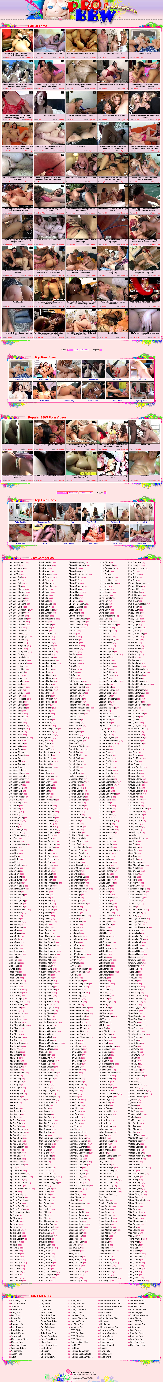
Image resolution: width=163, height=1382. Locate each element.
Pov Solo (132, 580)
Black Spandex (46, 604)
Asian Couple (15, 883)
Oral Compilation (106, 1141)
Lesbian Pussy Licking (109, 681)
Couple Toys (45, 1084)
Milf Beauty (104, 930)
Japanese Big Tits (77, 1212)
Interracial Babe (76, 1135)
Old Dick (102, 1138)
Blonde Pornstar (46, 702)
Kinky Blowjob (75, 1257)
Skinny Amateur (135, 814)
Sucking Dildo (134, 951)
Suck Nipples (134, 930)
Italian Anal (74, 1191)
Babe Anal (14, 972)
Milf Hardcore (105, 966)
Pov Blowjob (104, 1280)
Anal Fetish (14, 809)
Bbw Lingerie (15, 1022)
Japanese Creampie (78, 1218)
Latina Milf (103, 586)
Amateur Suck (15, 723)
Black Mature (45, 565)
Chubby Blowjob (46, 984)
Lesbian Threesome (108, 699)
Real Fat (132, 657)
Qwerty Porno (142, 400)
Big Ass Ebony (16, 1138)
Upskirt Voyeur (135, 1135)
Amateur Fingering (17, 645)
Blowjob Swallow (47, 734)
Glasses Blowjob (76, 841)
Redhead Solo (134, 699)
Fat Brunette (74, 645)
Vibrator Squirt (135, 1141)
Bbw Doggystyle (16, 1001)
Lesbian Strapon (106, 693)
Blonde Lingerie (46, 690)
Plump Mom (104, 1239)
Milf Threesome (106, 1016)
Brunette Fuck (45, 838)
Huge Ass (73, 1096)
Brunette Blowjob (47, 817)
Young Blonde (134, 1254)
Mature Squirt (105, 895)
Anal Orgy (14, 823)
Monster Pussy (105, 1079)
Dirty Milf (43, 1212)
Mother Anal (104, 1084)
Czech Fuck (44, 1171)
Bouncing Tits (45, 749)
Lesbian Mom (105, 660)
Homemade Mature (78, 1028)
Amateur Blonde (16, 589)
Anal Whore (14, 841)
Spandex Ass (134, 886)
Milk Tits (102, 1025)
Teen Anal (132, 978)
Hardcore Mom (76, 990)
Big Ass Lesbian (16, 1147)
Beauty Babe (15, 1090)
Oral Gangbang (106, 1150)
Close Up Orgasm (47, 1046)
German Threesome (78, 817)
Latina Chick (104, 562)
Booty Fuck (44, 746)
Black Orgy (44, 580)
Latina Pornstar (106, 598)
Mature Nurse (105, 856)
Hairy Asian (74, 927)
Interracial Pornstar (77, 1179)
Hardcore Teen (75, 1001)
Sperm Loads (134, 901)
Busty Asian (44, 895)
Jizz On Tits (74, 1245)
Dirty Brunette (45, 1203)
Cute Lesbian (45, 1159)
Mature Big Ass (106, 758)
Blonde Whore (45, 725)
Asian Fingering (16, 895)
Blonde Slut (44, 711)
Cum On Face (45, 1117)
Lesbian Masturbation (108, 654)
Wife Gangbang (135, 1215)
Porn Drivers (117, 400)
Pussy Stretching (136, 633)
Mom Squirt (104, 1061)
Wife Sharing (134, 1218)
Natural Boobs (105, 1108)
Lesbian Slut (104, 684)
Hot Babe (73, 1093)
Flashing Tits (75, 743)
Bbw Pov (13, 1049)
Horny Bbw (74, 1043)
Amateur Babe (16, 583)
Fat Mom (73, 669)
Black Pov (43, 589)
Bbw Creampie (16, 998)
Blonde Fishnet (46, 669)
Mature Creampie (107, 785)
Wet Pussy (133, 1179)
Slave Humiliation (136, 838)
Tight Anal (133, 1099)
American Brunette (18, 776)
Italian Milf (73, 1200)
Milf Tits (102, 1019)
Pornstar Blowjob (106, 1263)
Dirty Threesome (46, 1221)
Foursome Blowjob (77, 746)
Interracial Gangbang (78, 1162)
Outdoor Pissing (106, 1185)
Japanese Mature (77, 1227)
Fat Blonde (74, 642)
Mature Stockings (107, 898)
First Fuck (73, 728)
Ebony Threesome (77, 604)
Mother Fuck (104, 1090)
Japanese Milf (75, 1230)
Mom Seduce (105, 1052)
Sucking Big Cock (136, 936)
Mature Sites (136, 1306)
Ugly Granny (134, 1126)
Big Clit (12, 1168)
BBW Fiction (76, 1330)
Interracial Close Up (78, 1141)
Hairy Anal (73, 924)
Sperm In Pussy (135, 898)
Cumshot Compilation (49, 1138)
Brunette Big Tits (46, 812)
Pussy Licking (134, 622)
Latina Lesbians (106, 580)
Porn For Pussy (137, 1333)
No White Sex (77, 1327)
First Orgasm (75, 731)
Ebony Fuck (44, 1280)
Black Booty (14, 1265)
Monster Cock (105, 1070)
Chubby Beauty (46, 981)
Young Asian (134, 1245)
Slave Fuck (133, 835)
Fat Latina (73, 657)
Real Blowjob (134, 645)
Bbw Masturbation (17, 1025)
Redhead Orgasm (136, 690)
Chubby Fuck (45, 993)
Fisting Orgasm (76, 740)
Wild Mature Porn (138, 1324)
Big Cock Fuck (16, 1185)
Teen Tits (132, 1079)
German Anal (75, 785)
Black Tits (43, 622)
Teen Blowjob (134, 990)
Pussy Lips (133, 625)
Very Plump (135, 1318)
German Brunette (77, 797)
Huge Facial (74, 1114)
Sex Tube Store (48, 1327)
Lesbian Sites (106, 1336)
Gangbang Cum (76, 779)
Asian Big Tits (15, 877)
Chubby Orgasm (46, 1007)
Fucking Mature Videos (111, 1303)
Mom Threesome (106, 1064)
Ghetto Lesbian (76, 826)
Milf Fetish (103, 954)
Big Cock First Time (18, 1182)
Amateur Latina (16, 666)
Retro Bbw (133, 708)
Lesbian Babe (105, 628)
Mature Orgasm (106, 862)
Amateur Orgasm (17, 687)
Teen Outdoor (134, 1043)
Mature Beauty (105, 755)
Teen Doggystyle (136, 1007)
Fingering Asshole (77, 705)
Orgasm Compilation (108, 1156)
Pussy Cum (133, 610)
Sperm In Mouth (135, 895)
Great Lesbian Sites (109, 1318)
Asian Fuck (14, 898)
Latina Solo (104, 607)
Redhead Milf (134, 687)
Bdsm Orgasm (16, 1082)
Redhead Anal (134, 663)
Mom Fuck (103, 1043)
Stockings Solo (135, 924)
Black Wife (44, 631)
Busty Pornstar (46, 930)
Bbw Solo (13, 1058)
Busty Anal (44, 892)
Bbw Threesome (16, 1073)
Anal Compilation (17, 797)
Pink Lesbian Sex (138, 1309)
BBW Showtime (78, 1336)
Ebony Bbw (44, 1257)
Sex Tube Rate (48, 1324)
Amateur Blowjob (17, 592)
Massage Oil (104, 734)
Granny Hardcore (77, 880)
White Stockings (135, 1191)
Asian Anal (14, 868)
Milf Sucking (104, 1007)
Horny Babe (74, 1040)
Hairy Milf (73, 960)
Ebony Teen (74, 601)
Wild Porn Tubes (93, 521)
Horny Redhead (76, 1084)
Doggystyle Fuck (46, 1227)
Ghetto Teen (74, 829)
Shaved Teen (134, 806)
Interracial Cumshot (78, 1147)
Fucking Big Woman (80, 1351)
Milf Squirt (103, 998)
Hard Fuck (73, 978)
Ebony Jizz (74, 568)
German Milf (74, 812)
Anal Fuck (14, 814)
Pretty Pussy (134, 598)
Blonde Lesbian (46, 687)
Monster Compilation (108, 1073)
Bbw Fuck (13, 1010)
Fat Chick (73, 651)
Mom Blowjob (105, 1031)
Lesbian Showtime (108, 1333)
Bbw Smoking (15, 1055)
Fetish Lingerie (75, 702)
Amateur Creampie (18, 619)
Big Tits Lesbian (16, 1239)
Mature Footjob (106, 814)
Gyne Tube (142, 542)
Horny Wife (74, 1090)
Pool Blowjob (105, 1254)
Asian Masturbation (18, 909)
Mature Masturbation (108, 850)
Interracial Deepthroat (79, 1150)
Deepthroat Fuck (46, 1179)
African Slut (14, 571)
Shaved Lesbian (135, 791)
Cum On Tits (45, 1126)
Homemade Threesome (80, 1037)
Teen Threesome (136, 1076)
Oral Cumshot (105, 1147)
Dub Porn (142, 378)
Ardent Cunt (93, 378)
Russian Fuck (134, 740)
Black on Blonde (46, 633)
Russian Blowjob (136, 737)
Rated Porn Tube (49, 1321)
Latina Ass (73, 1277)
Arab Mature (15, 859)
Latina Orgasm (105, 592)
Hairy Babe (74, 930)
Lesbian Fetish (105, 636)
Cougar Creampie (47, 1061)
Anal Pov (13, 826)
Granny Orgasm (76, 892)
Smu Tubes (46, 1330)
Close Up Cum (46, 1034)
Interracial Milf (75, 1168)
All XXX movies (44, 378)
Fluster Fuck (20, 400)
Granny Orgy (75, 895)
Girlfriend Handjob (77, 838)
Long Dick (103, 728)
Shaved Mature (135, 794)
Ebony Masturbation (78, 574)
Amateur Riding (16, 702)
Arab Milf (13, 862)
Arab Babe (14, 850)
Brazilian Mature (46, 761)
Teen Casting (134, 993)
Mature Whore (105, 924)
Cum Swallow (45, 1132)
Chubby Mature (46, 1001)
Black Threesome (47, 619)
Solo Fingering (135, 862)
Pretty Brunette (135, 595)
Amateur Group (16, 654)
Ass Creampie (15, 951)
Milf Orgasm (104, 975)
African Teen (15, 574)
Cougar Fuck (45, 1064)
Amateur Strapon (17, 717)
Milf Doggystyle (106, 948)
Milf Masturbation (106, 972)
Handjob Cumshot (77, 972)
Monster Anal (105, 1067)
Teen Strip (133, 1067)
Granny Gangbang (77, 877)
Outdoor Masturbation (109, 1179)
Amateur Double (16, 639)
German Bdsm (75, 788)
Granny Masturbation (78, 889)
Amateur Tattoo (16, 731)
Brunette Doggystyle (48, 832)
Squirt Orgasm (135, 912)
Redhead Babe (135, 666)
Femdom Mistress (77, 690)
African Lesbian (16, 568)
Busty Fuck (44, 915)
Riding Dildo (133, 720)
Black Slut (43, 598)
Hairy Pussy (74, 963)
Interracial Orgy (76, 1176)
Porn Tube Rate (48, 1315)
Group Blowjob (75, 909)
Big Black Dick (16, 1162)
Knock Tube (46, 1312)
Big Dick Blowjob (17, 1197)
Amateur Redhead (17, 699)
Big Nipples (14, 1221)
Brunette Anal (45, 803)
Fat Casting (74, 648)
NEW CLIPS (73, 493)
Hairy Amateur (75, 921)
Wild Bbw (132, 1227)
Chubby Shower (46, 1013)
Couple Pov (44, 1082)
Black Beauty (15, 1260)
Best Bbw (13, 1108)
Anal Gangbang (16, 817)
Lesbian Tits (104, 702)
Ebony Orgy (74, 589)
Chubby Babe (45, 978)
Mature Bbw (104, 752)
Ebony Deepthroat (47, 1274)
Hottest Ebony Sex (79, 1318)
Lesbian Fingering (107, 639)
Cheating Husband (47, 954)
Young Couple (134, 1263)
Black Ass (13, 1251)
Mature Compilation (108, 782)
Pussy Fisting (134, 613)
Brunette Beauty (46, 809)
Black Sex (43, 595)
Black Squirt (44, 607)
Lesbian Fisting (106, 642)
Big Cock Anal (15, 1171)
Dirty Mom (44, 1215)
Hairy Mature (75, 957)
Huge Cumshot (76, 1105)
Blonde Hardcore (47, 681)
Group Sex (74, 918)
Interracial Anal (76, 1132)
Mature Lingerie (106, 847)
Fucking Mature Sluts (110, 1300)
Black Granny (15, 1280)
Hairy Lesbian (75, 951)
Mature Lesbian (106, 844)
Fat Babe (73, 636)
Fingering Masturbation (79, 708)
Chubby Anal (45, 975)
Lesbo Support (107, 1345)
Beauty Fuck (15, 1096)
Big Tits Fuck (15, 1236)
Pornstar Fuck (105, 1265)
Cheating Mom (46, 963)
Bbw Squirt (14, 1061)
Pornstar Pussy (106, 1271)
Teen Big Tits (134, 987)
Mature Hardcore (106, 829)
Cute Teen (44, 1165)
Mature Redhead (106, 877)
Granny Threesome (78, 903)
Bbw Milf (13, 1031)
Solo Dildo (133, 859)
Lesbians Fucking (107, 708)
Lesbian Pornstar (106, 675)
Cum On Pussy (46, 1123)
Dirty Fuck (43, 1206)
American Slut (15, 791)
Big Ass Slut (14, 1156)
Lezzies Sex (106, 1354)
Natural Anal (104, 1105)
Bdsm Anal (14, 1076)
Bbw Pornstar (15, 1046)
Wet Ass (132, 1171)
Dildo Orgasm (45, 1188)
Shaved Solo (134, 803)
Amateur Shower (17, 705)
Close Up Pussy (46, 1049)
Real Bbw (132, 642)
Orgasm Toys (105, 1159)
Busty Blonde (45, 903)
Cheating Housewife (48, 951)
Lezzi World (105, 1357)
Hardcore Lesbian (77, 987)
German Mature (76, 809)
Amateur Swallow (17, 725)
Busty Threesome (47, 936)
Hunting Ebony (77, 1321)
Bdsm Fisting (15, 1079)
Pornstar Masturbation (109, 1268)
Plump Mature (105, 1233)
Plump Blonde (105, 1215)
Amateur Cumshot (17, 625)
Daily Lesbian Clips (79, 1342)
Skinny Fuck (134, 823)
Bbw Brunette (15, 993)
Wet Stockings (135, 1182)
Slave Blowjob (134, 832)
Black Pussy (44, 592)
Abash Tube (20, 542)
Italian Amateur (76, 1188)
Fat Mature (74, 663)
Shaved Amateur (136, 767)
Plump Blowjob (105, 1218)
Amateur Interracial (18, 663)
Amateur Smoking (17, 708)
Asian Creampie (16, 886)
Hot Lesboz (105, 1324)
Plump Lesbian (105, 1227)
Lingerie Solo (105, 720)
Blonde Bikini (45, 648)
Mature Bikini (105, 764)
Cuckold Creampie (47, 1096)
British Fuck (44, 779)
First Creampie (75, 725)
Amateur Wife (15, 746)
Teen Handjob (134, 1031)
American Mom (16, 788)
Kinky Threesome (77, 1271)
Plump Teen (104, 1248)
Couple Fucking (46, 1076)
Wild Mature (133, 1233)
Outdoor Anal (105, 1165)
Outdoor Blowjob (106, 1168)
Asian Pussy (15, 933)
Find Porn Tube (137, 1342)
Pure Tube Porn (48, 1318)
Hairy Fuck (74, 942)
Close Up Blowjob (47, 1028)
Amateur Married (17, 672)
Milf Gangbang (105, 960)
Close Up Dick (45, 1037)
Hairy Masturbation (77, 954)
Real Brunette (134, 648)
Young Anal (133, 1242)
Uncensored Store (44, 521)
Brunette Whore (46, 886)
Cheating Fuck (45, 948)
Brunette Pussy (46, 865)
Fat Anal (73, 631)
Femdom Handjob (77, 687)
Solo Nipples (134, 868)
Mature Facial (105, 800)
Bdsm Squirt (15, 1084)
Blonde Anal (44, 636)
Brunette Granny (46, 841)
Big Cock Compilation (19, 1176)
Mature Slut (104, 889)
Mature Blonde (105, 767)
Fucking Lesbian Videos (82, 1357)
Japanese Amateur (77, 1203)
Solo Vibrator (134, 883)
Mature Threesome (107, 915)
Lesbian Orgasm (106, 666)
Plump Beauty (105, 1212)
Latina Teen (104, 613)
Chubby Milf (44, 1004)
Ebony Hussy (77, 1306)
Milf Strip (103, 1004)
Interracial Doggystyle (79, 1153)
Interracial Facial (76, 1156)
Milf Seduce (104, 990)
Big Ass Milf (14, 1150)
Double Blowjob (46, 1236)
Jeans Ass (73, 1239)
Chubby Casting (46, 987)
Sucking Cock (134, 945)
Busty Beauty (45, 901)
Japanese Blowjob (77, 1215)
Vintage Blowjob (135, 1147)
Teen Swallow (134, 1073)
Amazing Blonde (17, 752)
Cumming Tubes (20, 378)
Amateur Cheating (17, 604)
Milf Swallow (104, 1010)
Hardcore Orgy (75, 995)
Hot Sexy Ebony (78, 1315)
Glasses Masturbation (79, 847)
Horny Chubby (75, 1052)
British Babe (44, 773)
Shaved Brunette (136, 782)
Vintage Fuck (134, 1150)
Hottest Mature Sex (109, 1327)
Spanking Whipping (137, 889)
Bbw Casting (15, 995)
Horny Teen (74, 1087)
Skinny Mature (135, 826)
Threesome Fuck (136, 1096)
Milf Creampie (105, 942)
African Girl (14, 565)
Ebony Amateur (46, 1248)
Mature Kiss (104, 835)
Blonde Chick (45, 654)
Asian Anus (14, 871)
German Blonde (76, 791)
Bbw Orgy (13, 1040)
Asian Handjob (16, 903)
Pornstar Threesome (108, 1277)
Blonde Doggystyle (47, 663)
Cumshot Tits (45, 1144)
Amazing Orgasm (17, 764)
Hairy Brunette (75, 936)
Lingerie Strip (105, 723)
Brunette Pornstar (47, 859)
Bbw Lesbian (15, 1019)
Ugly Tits (132, 1132)
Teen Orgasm (134, 1037)
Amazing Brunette (17, 755)
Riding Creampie (136, 714)
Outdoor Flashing (107, 1171)
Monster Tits (104, 1082)
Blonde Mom (45, 696)
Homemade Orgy (77, 1031)
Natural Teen (104, 1120)
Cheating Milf (45, 960)
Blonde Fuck (45, 672)
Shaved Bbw (134, 773)
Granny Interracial (77, 883)
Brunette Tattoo (46, 877)
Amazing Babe (16, 749)
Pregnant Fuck (135, 586)
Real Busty (133, 651)
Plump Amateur (106, 1206)
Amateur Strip (15, 720)
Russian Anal (134, 731)
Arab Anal (13, 847)
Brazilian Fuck (45, 758)
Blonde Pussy (45, 708)
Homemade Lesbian (78, 1025)
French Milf (74, 767)
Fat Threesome (76, 681)
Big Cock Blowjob (17, 1174)
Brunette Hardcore (47, 844)
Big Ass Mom (15, 1153)
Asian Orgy (14, 924)
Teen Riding (133, 1052)
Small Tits (132, 853)
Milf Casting (104, 939)
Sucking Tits (133, 957)
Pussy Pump (134, 631)
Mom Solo (103, 1058)
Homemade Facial (77, 1016)
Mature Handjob (106, 826)
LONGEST (84, 350)
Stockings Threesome (138, 927)
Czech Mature (45, 1174)
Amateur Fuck (15, 648)
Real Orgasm (134, 660)
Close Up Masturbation (49, 1043)
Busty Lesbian (45, 921)
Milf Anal (102, 927)
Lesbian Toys (105, 705)
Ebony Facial (45, 1277)
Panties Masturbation (108, 1191)
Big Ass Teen (15, 1159)
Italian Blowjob (75, 1194)
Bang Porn (117, 378)
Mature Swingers (106, 909)
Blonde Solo (44, 714)
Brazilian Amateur (47, 752)
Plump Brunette (106, 1221)
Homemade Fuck (77, 1022)
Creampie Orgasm (47, 1090)
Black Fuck (14, 1277)
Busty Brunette (46, 906)
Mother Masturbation (108, 1093)
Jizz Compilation (76, 1242)
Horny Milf (73, 1073)
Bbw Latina (14, 1016)
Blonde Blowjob (46, 651)
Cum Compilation (47, 1102)
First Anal (73, 717)
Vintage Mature (135, 1159)
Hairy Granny (75, 945)
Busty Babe (44, 898)
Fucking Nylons (107, 1309)
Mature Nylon (105, 859)
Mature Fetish (105, 806)
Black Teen (44, 616)
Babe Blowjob (15, 975)
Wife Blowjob (134, 1212)
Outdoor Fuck (105, 1174)
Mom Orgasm (105, 1049)
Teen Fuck (133, 1022)
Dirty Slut (43, 1218)
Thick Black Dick (135, 1084)
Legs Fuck (103, 619)
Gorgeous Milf (75, 859)
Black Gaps (46, 1342)
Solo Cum (132, 856)
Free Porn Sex (136, 1339)
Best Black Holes (49, 1339)
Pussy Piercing (135, 628)
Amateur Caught (17, 601)
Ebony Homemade (77, 565)
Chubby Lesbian (46, 998)
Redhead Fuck (135, 678)
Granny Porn (106, 1315)
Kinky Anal (74, 1254)
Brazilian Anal (45, 755)
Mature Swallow (106, 906)
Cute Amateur (45, 1147)
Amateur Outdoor (17, 693)
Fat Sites (75, 1348)
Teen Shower (134, 1055)
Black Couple (15, 1271)
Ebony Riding (75, 592)
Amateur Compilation (19, 610)
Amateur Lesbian (17, 669)
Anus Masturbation (18, 844)
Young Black (134, 1251)
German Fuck (75, 803)
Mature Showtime (138, 1303)
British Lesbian (46, 785)
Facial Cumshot (76, 625)
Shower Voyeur (135, 812)
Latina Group (105, 574)
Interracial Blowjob (77, 1138)
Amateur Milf (15, 675)
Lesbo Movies (106, 1342)
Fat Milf (72, 666)
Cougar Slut (44, 1070)
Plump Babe (104, 1209)
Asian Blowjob (15, 880)
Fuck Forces (93, 400)
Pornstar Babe (105, 1260)
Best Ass (13, 1105)
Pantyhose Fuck (106, 1194)
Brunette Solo (45, 871)
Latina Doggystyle (107, 568)
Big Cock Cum (16, 1179)
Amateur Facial (16, 642)
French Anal (74, 752)
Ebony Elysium (48, 1357)
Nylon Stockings (106, 1132)
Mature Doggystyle (107, 794)
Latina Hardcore (106, 577)
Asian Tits (13, 948)
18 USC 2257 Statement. (79, 1372)
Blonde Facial (45, 666)
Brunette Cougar (46, 826)
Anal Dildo (14, 806)
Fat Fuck (73, 654)
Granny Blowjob (76, 865)
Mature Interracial (107, 832)
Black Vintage (45, 625)
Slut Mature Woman (139, 1315)
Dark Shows (46, 1348)
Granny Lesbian (76, 886)
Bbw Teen (13, 1070)
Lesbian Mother (106, 663)
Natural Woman (106, 1126)
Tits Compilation (135, 1114)
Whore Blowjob (135, 1194)
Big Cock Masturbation (19, 1188)
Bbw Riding (14, 1052)
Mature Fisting (105, 812)
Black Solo (44, 601)
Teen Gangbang (135, 1025)
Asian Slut (14, 939)
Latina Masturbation (108, 583)
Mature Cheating (106, 779)
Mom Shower (105, 1055)
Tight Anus (133, 1102)
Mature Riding (105, 880)
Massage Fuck (105, 731)
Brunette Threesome (48, 883)
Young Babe (134, 1248)
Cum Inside (44, 1111)
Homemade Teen (77, 1034)
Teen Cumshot (135, 1001)
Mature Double (105, 797)
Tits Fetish (133, 1117)
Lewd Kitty (105, 1351)
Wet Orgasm (134, 1176)
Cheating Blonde (46, 939)
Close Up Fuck (46, 1040)
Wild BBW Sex (137, 1321)
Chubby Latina (45, 995)
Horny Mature (75, 1070)
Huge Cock (74, 1102)
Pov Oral (132, 571)
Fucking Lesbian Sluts (81, 1354)
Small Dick (133, 850)
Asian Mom (14, 918)
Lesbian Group (105, 645)
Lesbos (103, 1348)
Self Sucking (134, 755)
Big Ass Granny (16, 1144)
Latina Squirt (104, 610)
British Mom (44, 794)
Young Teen (133, 1277)
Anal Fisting (14, 812)
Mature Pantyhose (107, 868)
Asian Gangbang (17, 901)
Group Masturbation (78, 915)
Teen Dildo (133, 1004)
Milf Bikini (103, 933)
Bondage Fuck (45, 737)
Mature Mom (104, 853)
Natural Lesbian (106, 1111)
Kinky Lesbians (76, 1263)
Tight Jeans (133, 1108)
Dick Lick (43, 1185)
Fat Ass (72, 633)
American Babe (16, 770)
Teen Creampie (135, 998)
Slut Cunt (132, 844)
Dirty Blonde (44, 1200)
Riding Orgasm (135, 725)
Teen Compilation (136, 995)
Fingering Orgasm (77, 711)
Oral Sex (103, 1153)
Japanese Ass (75, 1209)
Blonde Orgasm (46, 699)
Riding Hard (133, 723)
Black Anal (14, 1248)
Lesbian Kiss (104, 648)
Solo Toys (132, 880)
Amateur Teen (15, 734)
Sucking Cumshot (136, 948)
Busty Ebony (45, 912)
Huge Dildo (74, 1108)
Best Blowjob (15, 1111)
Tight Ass (132, 1105)
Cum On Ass (45, 1114)
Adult (44, 542)
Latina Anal (74, 1274)
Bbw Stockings (16, 1064)
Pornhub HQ (69, 400)
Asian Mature (15, 912)
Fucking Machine (77, 776)
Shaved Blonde (135, 779)
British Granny (45, 782)
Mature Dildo (104, 791)
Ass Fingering (15, 954)
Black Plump (45, 583)
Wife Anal (132, 1209)
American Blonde (17, 773)
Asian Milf (13, 915)
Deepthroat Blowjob (48, 1176)
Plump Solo (104, 1245)
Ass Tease (14, 966)
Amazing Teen (15, 767)
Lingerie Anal (105, 714)
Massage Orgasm (107, 737)
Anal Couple (15, 800)
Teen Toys (133, 1082)
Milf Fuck (103, 957)
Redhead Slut (134, 696)
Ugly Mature (133, 1129)
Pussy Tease (134, 639)
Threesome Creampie (138, 1093)
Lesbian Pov (104, 678)
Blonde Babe (45, 639)
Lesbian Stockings (107, 690)
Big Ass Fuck (15, 1141)
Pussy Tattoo (134, 636)
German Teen (75, 814)
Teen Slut (132, 1058)
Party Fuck (103, 1197)
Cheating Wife (45, 969)
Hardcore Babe (76, 981)
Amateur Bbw (15, 586)
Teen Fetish (133, 1013)
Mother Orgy (104, 1099)
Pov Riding (133, 577)
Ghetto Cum (74, 823)
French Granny (76, 761)
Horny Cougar (75, 1055)
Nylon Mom (104, 1129)
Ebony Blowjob (46, 1263)
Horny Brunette (76, 1049)
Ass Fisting (14, 957)
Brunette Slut (45, 868)
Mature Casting (106, 776)
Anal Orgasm (15, 820)
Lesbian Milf (104, 657)
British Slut (44, 797)
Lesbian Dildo (105, 633)
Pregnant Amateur (136, 583)
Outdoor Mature (106, 1182)
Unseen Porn (69, 521)
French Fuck (74, 758)
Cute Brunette (45, 1156)
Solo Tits (132, 877)
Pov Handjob (134, 565)
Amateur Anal (15, 577)
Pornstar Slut (105, 1274)
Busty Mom (44, 927)
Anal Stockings (16, 829)
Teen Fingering (135, 1016)
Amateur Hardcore (17, 660)
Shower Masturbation (138, 809)
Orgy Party (103, 1162)
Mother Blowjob (106, 1087)
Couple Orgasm (46, 1079)
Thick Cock (133, 1087)
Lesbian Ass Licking (108, 625)
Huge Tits (73, 1126)
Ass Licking (14, 963)
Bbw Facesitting (16, 1004)
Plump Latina (105, 1224)
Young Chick (134, 1260)
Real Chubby (134, 654)
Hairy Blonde (75, 933)
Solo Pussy (133, 874)
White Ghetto (134, 1185)
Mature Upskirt (105, 921)
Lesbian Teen (105, 696)
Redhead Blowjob (136, 669)
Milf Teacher (104, 1013)
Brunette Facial (46, 835)
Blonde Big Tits (46, 645)
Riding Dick (133, 717)
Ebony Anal (44, 1251)
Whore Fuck (133, 1197)
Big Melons (14, 1218)
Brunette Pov (45, 862)
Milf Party (103, 981)
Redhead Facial (135, 675)
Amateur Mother (16, 681)
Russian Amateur (136, 728)
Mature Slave (105, 886)
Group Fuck (74, 912)
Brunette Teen (45, 880)
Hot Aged (104, 1321)
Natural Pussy (105, 1117)
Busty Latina (45, 918)
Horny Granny (75, 1064)
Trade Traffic (88, 1378)
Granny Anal (74, 862)
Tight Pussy (133, 1111)
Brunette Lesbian (47, 847)
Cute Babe (44, 1150)
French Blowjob (76, 755)
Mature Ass (104, 749)
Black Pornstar (46, 586)
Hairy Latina (74, 948)
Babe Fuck (14, 978)
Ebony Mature (75, 577)
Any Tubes (93, 542)
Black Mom (44, 571)
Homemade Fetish (77, 1019)
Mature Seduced (106, 883)
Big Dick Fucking (17, 1209)
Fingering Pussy (76, 714)
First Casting (75, 723)
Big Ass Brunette (17, 1132)
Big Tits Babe (15, 1230)
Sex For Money (135, 758)
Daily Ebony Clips (49, 1345)
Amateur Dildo (15, 633)
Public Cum (133, 601)
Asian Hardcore (16, 906)
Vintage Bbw (134, 1144)
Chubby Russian (46, 1010)
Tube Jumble (20, 521)
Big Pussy (14, 1227)
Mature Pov (104, 874)
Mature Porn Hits (138, 1300)
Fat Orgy (73, 672)
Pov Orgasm (134, 574)
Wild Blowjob (134, 1230)
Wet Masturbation (136, 1174)
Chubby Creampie (47, 990)
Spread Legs (134, 903)
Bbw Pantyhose (16, 1043)
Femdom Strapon (77, 693)
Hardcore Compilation (79, 984)
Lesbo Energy (106, 1339)
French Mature (75, 764)
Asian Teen (14, 945)
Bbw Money (14, 1034)
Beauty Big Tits (16, 1093)
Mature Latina (105, 841)
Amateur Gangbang (18, 651)
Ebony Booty (45, 1265)
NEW (76, 350)
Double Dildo (45, 1239)
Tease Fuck (133, 975)
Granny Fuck (75, 874)
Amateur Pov (15, 696)
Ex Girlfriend (74, 613)
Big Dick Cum (15, 1203)
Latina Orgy (104, 595)
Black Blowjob (15, 1263)
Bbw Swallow (15, 1067)
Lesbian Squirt (105, 687)
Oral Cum (103, 1144)
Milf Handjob (104, 963)
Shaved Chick (134, 785)
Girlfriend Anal (75, 832)
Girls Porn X (135, 1330)
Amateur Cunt (15, 628)
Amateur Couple (16, 616)
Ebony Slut (74, 595)
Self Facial (133, 752)
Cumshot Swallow (47, 1141)
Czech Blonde (45, 1168)
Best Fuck (14, 1117)
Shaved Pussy (135, 800)
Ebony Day (46, 1354)
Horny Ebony (75, 1058)
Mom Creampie (106, 1037)
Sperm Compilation (137, 892)
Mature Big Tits (105, 761)
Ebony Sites (76, 1312)
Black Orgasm (45, 577)
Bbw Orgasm (15, 1037)
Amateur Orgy (15, 690)
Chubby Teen (45, 1019)
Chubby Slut (44, 1016)
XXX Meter (135, 1327)
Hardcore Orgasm (77, 993)
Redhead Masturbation (138, 684)
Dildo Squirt (44, 1194)
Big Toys (13, 1245)
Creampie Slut (45, 1093)
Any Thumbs (69, 542)
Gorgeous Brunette (77, 856)
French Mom (75, 770)
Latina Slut (103, 604)
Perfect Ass (104, 1200)
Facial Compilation (77, 622)
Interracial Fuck (76, 1159)
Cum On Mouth (46, 1120)
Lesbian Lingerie (106, 651)
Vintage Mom (134, 1165)
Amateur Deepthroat (18, 631)
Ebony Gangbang (77, 562)
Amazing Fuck (15, 758)
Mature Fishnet (105, 809)
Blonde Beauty (46, 642)
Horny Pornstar (76, 1082)
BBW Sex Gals (77, 1333)
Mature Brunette (106, 773)
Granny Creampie (77, 868)
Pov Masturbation (136, 568)
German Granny (76, 806)
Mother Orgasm (106, 1096)
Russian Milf (134, 746)
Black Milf (43, 568)
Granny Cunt (75, 871)
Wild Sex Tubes (117, 521)
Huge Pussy (74, 1123)
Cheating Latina (46, 957)
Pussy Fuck (133, 619)
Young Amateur (135, 1239)
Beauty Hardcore (17, 1099)
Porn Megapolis (137, 1312)
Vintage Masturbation (138, 1156)
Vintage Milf (133, 1162)
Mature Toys (104, 918)
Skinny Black (134, 817)
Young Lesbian (135, 1268)
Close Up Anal (45, 1025)
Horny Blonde (75, 1046)
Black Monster (45, 574)
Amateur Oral (15, 684)
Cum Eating (44, 1105)
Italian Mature (75, 1197)
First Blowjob (75, 720)
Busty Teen (44, 933)
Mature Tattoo (105, 912)
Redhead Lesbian (136, 681)
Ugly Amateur (134, 1123)
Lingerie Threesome (108, 725)
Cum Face (44, 1108)
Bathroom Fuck (16, 984)
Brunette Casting (47, 820)
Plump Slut (104, 1242)
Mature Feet (104, 803)
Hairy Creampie (76, 939)
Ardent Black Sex (49, 1336)
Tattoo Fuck (133, 969)
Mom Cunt (103, 1040)
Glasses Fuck (75, 844)
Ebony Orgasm (76, 586)
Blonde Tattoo (45, 720)
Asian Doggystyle (17, 889)
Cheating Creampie (48, 945)
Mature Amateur (106, 743)
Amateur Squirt (16, 714)
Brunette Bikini (45, 814)
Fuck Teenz (105, 1312)
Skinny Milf (133, 829)
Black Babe (14, 1254)
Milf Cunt (103, 945)
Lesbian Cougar (106, 631)
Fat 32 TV (75, 1345)
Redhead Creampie (137, 672)
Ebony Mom (74, 583)
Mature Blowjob (106, 770)
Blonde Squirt (45, 717)
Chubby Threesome (48, 1022)
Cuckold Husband (47, 1099)
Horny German (75, 1061)
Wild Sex (132, 1236)
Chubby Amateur (47, 972)
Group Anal (74, 906)
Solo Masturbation (136, 865)
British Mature (45, 788)
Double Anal (44, 1233)
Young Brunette (135, 1257)
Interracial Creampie (78, 1144)
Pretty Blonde (134, 592)
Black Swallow (45, 613)
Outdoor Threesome (108, 1188)
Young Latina (134, 1265)
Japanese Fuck (76, 1221)
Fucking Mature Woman (111, 1306)
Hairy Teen (74, 966)
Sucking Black (134, 942)
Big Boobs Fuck (16, 1165)
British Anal (44, 770)
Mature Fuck (104, 817)
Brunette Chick (46, 823)
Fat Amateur (74, 628)
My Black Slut (77, 1324)
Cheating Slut (45, 966)
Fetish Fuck (74, 696)
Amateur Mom (15, 678)
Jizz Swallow (75, 1248)
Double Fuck (45, 1242)
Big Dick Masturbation (19, 1212)
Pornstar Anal (105, 1257)
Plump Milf (103, 1236)
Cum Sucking (45, 1129)
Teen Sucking (134, 1070)
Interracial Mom (76, 1171)
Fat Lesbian (74, 660)
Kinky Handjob (75, 1260)
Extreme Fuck (75, 616)
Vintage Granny (135, 1153)
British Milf (44, 791)
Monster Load (105, 1076)
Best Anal (13, 1102)
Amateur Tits (15, 740)
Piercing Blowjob (106, 1203)
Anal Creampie (16, 803)
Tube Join (69, 378)
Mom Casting (105, 1034)
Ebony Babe (44, 1254)
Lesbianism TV (107, 1330)
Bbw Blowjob (15, 990)
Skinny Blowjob (135, 820)
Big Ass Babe (15, 1126)
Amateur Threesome (18, 737)
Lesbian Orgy (105, 669)
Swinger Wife (134, 966)
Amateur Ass (15, 580)
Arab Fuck (14, 856)
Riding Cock (133, 711)
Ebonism (45, 1351)
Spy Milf (132, 906)
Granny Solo (74, 898)
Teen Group (133, 1028)
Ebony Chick (45, 1268)
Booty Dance (45, 743)
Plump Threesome (107, 1251)
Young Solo (133, 1274)
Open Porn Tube (137, 1345)
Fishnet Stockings (77, 737)
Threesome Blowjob (137, 1090)
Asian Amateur (16, 865)
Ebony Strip (74, 598)
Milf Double (104, 951)
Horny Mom (74, 1076)
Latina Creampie (106, 565)
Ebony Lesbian (76, 571)
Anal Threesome (17, 835)
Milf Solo (103, 993)
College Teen (45, 1055)
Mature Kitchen (106, 838)
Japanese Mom (76, 1233)
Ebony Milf (74, 580)
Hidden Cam (74, 1004)
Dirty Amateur (45, 1197)
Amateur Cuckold (17, 622)
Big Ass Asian (15, 1123)
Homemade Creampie (79, 1013)
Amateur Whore (16, 743)
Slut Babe (132, 841)
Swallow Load (134, 960)
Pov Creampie (134, 562)
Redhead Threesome (138, 705)
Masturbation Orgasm (109, 740)
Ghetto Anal (74, 820)
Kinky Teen (74, 1268)
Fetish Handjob (76, 699)
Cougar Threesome (48, 1073)
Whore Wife (133, 1206)
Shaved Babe (134, 770)
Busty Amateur (46, 889)
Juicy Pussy (74, 1251)
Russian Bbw (134, 734)
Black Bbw (14, 1257)
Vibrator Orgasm (135, 1138)
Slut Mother (133, 847)
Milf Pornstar (104, 984)
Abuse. (92, 1372)
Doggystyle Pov (46, 1230)
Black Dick (14, 1274)
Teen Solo (133, 1061)
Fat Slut (72, 675)
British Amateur (46, 767)
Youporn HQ (142, 521)
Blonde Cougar (46, 657)
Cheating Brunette (47, 942)
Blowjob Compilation (48, 728)
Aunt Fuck (14, 969)
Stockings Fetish (135, 921)
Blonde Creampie (47, 660)
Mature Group (105, 823)
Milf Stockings (105, 1001)
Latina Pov (103, 601)
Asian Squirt (15, 942)
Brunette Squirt (46, 874)
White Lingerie (135, 1188)
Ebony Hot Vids (78, 1303)
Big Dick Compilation (19, 1200)
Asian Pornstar (16, 927)
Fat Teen (73, 678)
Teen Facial (133, 1010)
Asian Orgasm (15, 921)
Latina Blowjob (75, 1280)
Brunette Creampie (47, 829)
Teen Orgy (133, 1040)
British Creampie (46, 776)
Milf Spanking (105, 995)
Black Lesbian (45, 562)
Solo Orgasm (134, 871)
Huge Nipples (75, 1120)
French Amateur (76, 749)
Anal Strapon (15, 832)
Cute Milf (43, 1162)
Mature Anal (104, 746)
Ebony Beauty (45, 1260)
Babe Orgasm (15, 981)
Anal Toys (13, 838)
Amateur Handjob (17, 657)
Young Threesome (136, 1280)
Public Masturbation (137, 604)
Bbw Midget (14, 1028)
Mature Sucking (106, 903)
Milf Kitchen (104, 969)
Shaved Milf (133, 797)
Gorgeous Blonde (77, 853)
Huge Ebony (74, 1111)
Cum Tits (43, 1135)
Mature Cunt (104, 788)
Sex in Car (133, 761)
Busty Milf (43, 924)
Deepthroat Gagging (48, 1182)
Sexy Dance (133, 764)
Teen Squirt (133, 1064)
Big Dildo (13, 1215)
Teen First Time (135, 1019)
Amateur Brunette (17, 595)
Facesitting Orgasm (78, 619)
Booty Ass (43, 740)
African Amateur (16, 562)
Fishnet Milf (74, 734)
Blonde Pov (44, 705)
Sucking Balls (134, 933)
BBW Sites (76, 1339)
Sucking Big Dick (136, 939)
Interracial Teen (76, 1182)
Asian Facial (15, 892)
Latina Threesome (107, 616)
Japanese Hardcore (78, 1224)
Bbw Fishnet (15, 1007)
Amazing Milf (15, 761)
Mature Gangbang (107, 820)
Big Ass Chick (15, 1135)
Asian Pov (14, 930)
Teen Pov (132, 1046)
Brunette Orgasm (47, 856)
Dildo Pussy (44, 1191)
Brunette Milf (45, 850)
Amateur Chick (16, 607)
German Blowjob (76, 794)
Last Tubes (44, 400)
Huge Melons (75, 1117)
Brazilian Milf (45, 764)
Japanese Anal (75, 1206)
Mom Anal (103, 1028)
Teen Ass (132, 981)
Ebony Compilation (47, 1271)
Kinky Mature (75, 1265)
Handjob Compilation (78, 969)
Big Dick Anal (15, 1194)
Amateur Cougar (17, 613)
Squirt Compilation (136, 909)
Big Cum (13, 1191)
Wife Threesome (135, 1221)
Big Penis (13, 1224)
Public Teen (133, 607)
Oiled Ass (103, 1135)
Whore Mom (134, 1203)
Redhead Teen (135, 702)
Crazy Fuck (44, 1087)
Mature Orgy (104, 865)
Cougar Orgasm (46, 1067)
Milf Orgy (103, 978)
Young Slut (133, 1271)
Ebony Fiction (77, 1300)
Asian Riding (15, 936)
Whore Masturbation (137, 1200)
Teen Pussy (133, 1049)
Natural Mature (105, 1114)
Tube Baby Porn (48, 1333)
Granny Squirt (75, 901)
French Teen (74, 773)
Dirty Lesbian (45, 1209)
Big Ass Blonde (16, 1129)
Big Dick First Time (18, 1206)
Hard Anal (73, 975)
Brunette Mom (45, 853)
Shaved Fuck (134, 788)
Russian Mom (134, 749)
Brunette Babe (45, 806)
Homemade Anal (76, 1010)
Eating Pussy (45, 1245)
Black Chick (14, 1268)
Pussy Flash (134, 616)
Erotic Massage (76, 607)
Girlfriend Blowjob (77, 835)
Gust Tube (117, 542)
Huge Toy (73, 1129)
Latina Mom (104, 589)
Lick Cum (103, 711)
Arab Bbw (13, 853)
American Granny (17, 779)
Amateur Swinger (17, 728)
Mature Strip (104, 901)
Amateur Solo (15, 711)
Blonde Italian (45, 684)
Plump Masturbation (108, 1230)
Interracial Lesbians (78, 1165)
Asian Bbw (14, 874)
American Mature (17, 782)
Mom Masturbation (107, 1046)
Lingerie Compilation (108, 717)
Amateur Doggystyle (18, 636)
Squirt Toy (133, 915)
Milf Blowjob (104, 936)
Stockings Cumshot (137, 918)
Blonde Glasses (46, 675)
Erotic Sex (73, 610)
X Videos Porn (136, 1336)
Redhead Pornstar (136, 693)
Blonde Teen (45, 723)
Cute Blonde (45, 1153)
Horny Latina (75, 1067)
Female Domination (78, 684)
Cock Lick (43, 1052)
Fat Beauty (74, 639)
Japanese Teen (76, 1236)
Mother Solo (104, 1102)
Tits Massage (134, 1120)
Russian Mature (135, 743)
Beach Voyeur (15, 1087)
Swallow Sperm (135, 963)
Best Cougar (15, 1114)
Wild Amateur (134, 1224)
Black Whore (45, 628)
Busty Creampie (46, 909)
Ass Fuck (13, 960)
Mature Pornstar (106, 871)
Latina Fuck (104, 571)
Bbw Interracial (16, 1013)
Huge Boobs (74, 1099)
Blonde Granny (46, 678)
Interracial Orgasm (77, 1174)
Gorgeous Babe (76, 850)
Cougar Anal (45, 1058)
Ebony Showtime (78, 1309)
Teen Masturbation (136, 1034)
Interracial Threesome (79, 1185)
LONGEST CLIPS (86, 493)
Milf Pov (102, 987)
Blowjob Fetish (46, 731)
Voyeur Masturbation (137, 1168)
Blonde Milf (44, 693)
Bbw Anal (13, 987)
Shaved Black (134, 776)
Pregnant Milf (134, 589)
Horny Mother (75, 1079)
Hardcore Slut (75, 998)
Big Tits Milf (14, 1242)
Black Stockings (46, 610)
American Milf (15, 785)
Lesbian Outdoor (106, 672)
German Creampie (77, 800)
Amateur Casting (17, 598)
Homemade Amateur (78, 1007)
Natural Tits (104, 1123)
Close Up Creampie (48, 1031)
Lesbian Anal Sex (107, 622)
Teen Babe (133, 984)
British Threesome (47, 800)
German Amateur (77, 782)
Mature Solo (104, 892)
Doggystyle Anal (46, 1224)
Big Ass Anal (15, 1120)
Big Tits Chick (15, 1233)
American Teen (16, 794)
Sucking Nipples (135, 954)
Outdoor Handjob (106, 1176)
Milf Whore (103, 1022)
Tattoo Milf (133, 972)
